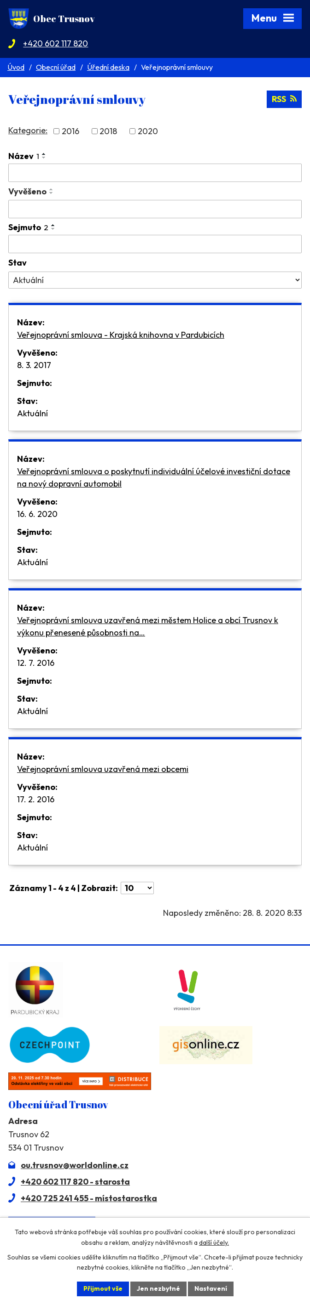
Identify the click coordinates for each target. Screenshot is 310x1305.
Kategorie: (27, 130)
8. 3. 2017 (34, 365)
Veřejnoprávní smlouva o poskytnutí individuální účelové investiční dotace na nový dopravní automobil (153, 477)
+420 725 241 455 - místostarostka (89, 1198)
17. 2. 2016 (35, 799)
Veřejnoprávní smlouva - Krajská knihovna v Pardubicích (120, 334)
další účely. (214, 1242)
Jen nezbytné (158, 1288)
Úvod (15, 67)
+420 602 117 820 (55, 43)
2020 (148, 131)
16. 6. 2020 (37, 514)
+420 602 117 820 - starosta (75, 1181)
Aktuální (32, 413)
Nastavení (210, 1288)
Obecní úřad (56, 67)
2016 (70, 131)
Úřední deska (108, 67)
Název (23, 156)
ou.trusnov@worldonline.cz (75, 1165)
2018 (108, 131)
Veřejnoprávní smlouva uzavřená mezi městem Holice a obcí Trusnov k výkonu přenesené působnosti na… (147, 626)
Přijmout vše (103, 1288)
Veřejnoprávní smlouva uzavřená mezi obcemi (102, 769)
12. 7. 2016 (35, 663)
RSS (284, 99)
